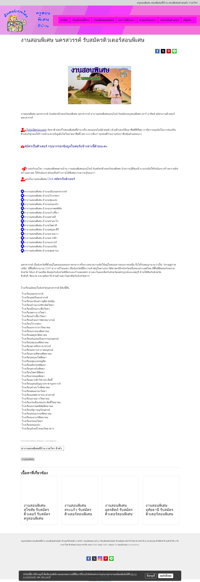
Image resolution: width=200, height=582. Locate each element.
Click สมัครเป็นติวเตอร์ (61, 179)
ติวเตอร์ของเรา (147, 20)
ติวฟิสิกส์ (159, 541)
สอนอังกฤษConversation (128, 544)
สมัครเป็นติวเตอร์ (169, 20)
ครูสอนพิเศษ (26, 541)
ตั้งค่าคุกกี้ (151, 576)
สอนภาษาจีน (82, 544)
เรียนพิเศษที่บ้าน (80, 20)
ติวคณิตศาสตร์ (122, 541)
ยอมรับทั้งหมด (166, 576)
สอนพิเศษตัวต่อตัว (53, 541)
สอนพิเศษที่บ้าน (38, 541)
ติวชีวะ (173, 541)
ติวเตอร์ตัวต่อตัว (68, 541)
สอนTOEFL (103, 544)
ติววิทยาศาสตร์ (135, 541)
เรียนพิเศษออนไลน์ (104, 20)
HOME (64, 20)
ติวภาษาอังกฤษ (149, 541)
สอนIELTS (113, 544)
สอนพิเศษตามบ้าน (91, 541)
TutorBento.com (36, 129)
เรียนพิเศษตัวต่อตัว (108, 541)
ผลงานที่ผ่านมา (126, 20)
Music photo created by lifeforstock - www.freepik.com (38, 441)
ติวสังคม (72, 544)
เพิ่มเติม (188, 20)
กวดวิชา (79, 541)
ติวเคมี (166, 541)
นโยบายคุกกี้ (46, 577)
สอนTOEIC (93, 544)
